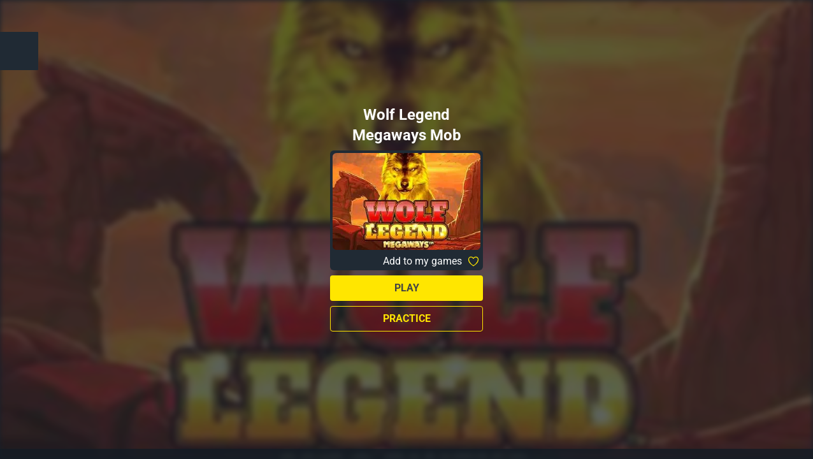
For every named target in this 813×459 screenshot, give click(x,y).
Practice (407, 318)
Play (406, 288)
